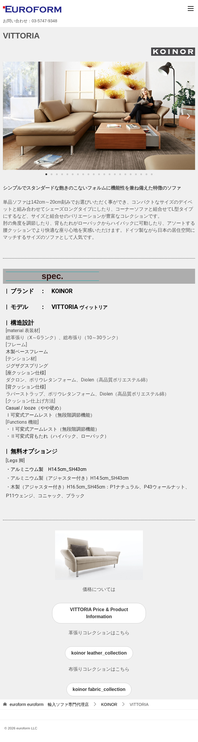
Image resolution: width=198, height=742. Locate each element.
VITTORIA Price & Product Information (99, 613)
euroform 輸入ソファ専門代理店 (49, 704)
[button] (9, 115)
